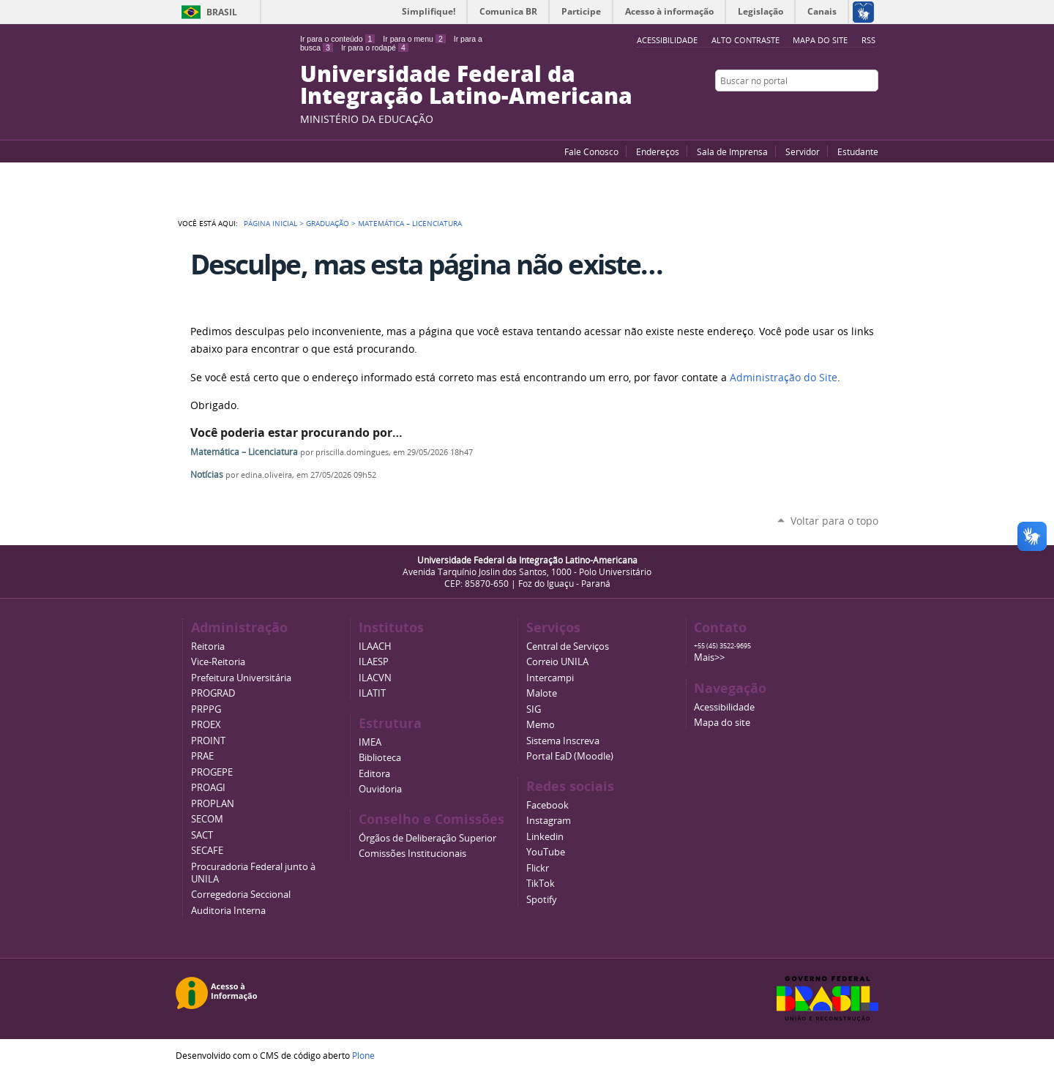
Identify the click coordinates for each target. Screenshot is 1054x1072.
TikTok (540, 883)
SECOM (207, 819)
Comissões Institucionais (412, 853)
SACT (202, 835)
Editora (374, 774)
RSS (868, 39)
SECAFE (207, 850)
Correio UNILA (557, 662)
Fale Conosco (591, 151)
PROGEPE (212, 772)
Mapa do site (820, 39)
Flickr (852, 109)
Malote (541, 693)
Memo (540, 725)
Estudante (857, 151)
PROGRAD (213, 693)
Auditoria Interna (228, 910)
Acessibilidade (724, 707)
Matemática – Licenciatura (244, 452)
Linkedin (545, 837)
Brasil (221, 12)
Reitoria (208, 646)
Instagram (871, 109)
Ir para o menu (414, 38)
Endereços (657, 151)
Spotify (541, 899)
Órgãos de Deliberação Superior (427, 838)
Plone (363, 1055)
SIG (533, 709)
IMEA (370, 742)
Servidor (802, 151)
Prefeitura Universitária (241, 678)
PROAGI (208, 787)
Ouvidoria (380, 789)
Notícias (206, 474)
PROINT (208, 741)
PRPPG (206, 709)
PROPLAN (212, 804)
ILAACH (375, 646)
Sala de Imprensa (732, 151)
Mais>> (709, 657)
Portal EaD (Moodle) (569, 756)
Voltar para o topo (834, 521)
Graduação (327, 223)
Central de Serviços (567, 646)
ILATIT (372, 693)
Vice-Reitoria (218, 662)
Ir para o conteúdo (337, 38)
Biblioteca (380, 757)
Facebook (834, 109)
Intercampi (550, 678)
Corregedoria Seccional (241, 894)
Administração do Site (783, 377)
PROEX (206, 725)
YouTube (816, 109)
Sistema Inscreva (562, 741)
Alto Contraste (745, 39)
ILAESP (374, 662)
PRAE (202, 756)
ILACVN (375, 678)
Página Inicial (270, 223)
